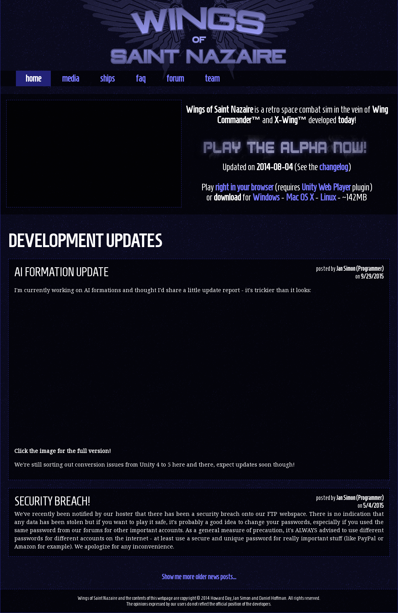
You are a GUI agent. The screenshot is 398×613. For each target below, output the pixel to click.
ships (107, 78)
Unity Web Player (326, 187)
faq (140, 78)
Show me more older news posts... (199, 577)
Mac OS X (300, 197)
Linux (328, 197)
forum (175, 78)
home (33, 78)
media (70, 78)
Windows (266, 197)
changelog (333, 167)
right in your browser (244, 187)
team (212, 78)
